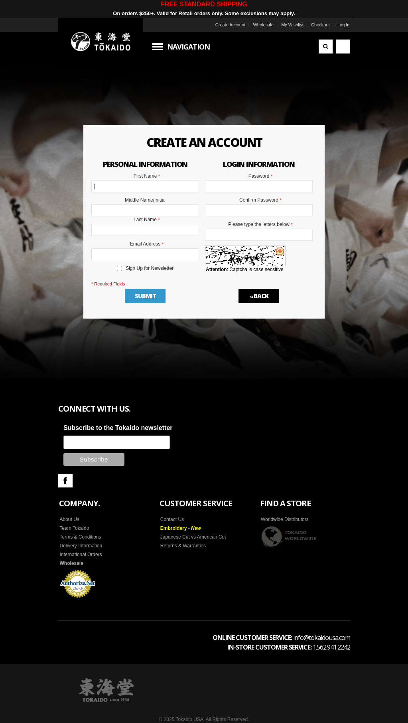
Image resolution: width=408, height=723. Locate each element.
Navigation (188, 47)
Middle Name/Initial (145, 200)
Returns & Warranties (183, 546)
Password (259, 176)
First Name (145, 176)
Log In (343, 24)
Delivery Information (81, 546)
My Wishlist (292, 24)
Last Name (145, 220)
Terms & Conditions (80, 537)
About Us (69, 519)
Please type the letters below (258, 225)
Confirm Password (258, 200)
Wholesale (263, 24)
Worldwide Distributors (285, 519)
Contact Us (172, 519)
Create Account (230, 24)
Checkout (320, 24)
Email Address (145, 244)
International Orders (81, 554)
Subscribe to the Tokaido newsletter (118, 427)
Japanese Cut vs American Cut (193, 537)
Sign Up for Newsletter (149, 268)
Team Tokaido (74, 528)
